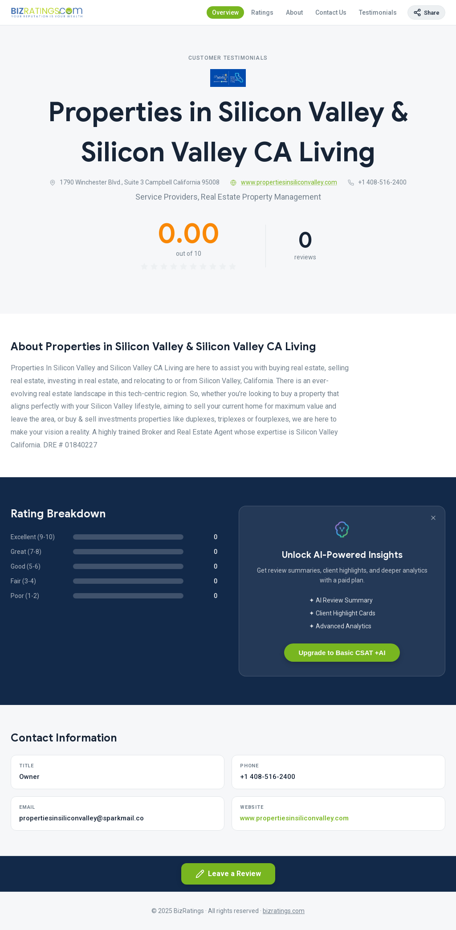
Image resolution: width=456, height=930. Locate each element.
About (294, 12)
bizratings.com (284, 910)
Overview (225, 12)
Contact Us (330, 12)
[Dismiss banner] (433, 518)
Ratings (262, 12)
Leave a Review (228, 873)
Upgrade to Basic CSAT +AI (341, 652)
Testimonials (378, 12)
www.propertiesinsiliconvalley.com (283, 182)
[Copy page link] (426, 12)
